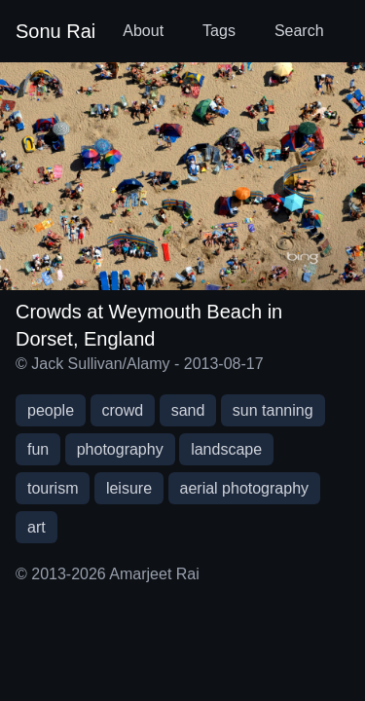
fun (38, 449)
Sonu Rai (55, 31)
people (50, 410)
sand (188, 410)
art (36, 527)
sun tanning (273, 410)
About (143, 30)
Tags (219, 30)
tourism (52, 488)
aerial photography (245, 488)
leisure (129, 488)
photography (120, 449)
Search (299, 30)
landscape (226, 449)
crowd (123, 410)
